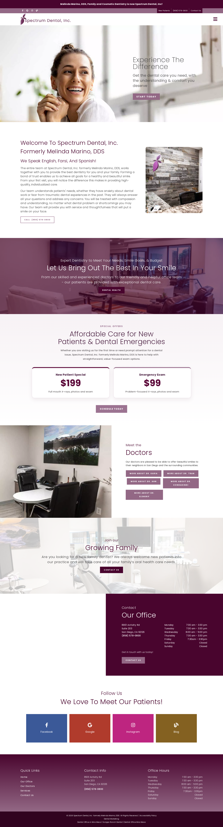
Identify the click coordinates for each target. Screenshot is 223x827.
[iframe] (53, 635)
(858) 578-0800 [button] (180, 10)
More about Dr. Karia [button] (144, 473)
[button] (46, 728)
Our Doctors (27, 786)
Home (23, 777)
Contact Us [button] (196, 10)
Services (25, 790)
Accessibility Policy (148, 815)
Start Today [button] (146, 96)
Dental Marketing (111, 819)
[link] (22, 10)
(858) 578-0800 (131, 635)
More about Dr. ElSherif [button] (144, 495)
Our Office (26, 781)
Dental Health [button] (111, 290)
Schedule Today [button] (111, 408)
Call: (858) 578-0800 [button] (37, 219)
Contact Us (27, 795)
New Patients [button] (164, 10)
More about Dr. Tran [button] (181, 473)
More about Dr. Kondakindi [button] (181, 483)
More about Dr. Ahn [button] (144, 481)
